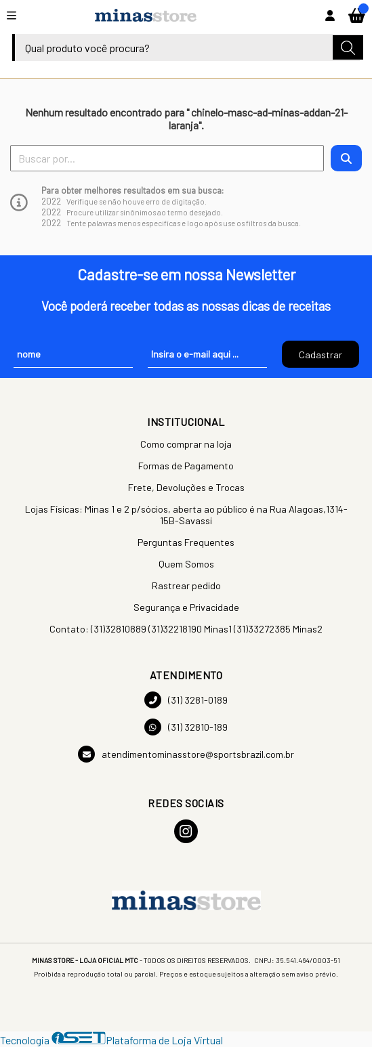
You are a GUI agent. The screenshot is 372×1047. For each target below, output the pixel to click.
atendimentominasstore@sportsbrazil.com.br (186, 754)
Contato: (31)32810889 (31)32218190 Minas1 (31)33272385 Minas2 (186, 629)
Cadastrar (320, 354)
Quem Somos (186, 564)
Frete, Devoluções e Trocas (186, 487)
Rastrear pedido (186, 585)
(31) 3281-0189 (186, 699)
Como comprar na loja (186, 444)
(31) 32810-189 (186, 727)
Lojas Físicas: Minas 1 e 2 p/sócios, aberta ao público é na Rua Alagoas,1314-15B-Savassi (186, 514)
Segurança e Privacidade (186, 607)
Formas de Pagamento (186, 465)
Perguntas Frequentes (186, 542)
